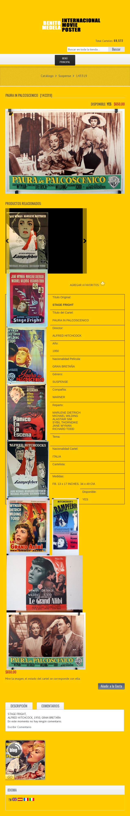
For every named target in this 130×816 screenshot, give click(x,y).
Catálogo (47, 76)
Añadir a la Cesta (111, 686)
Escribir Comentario (19, 727)
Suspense (64, 76)
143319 (81, 76)
